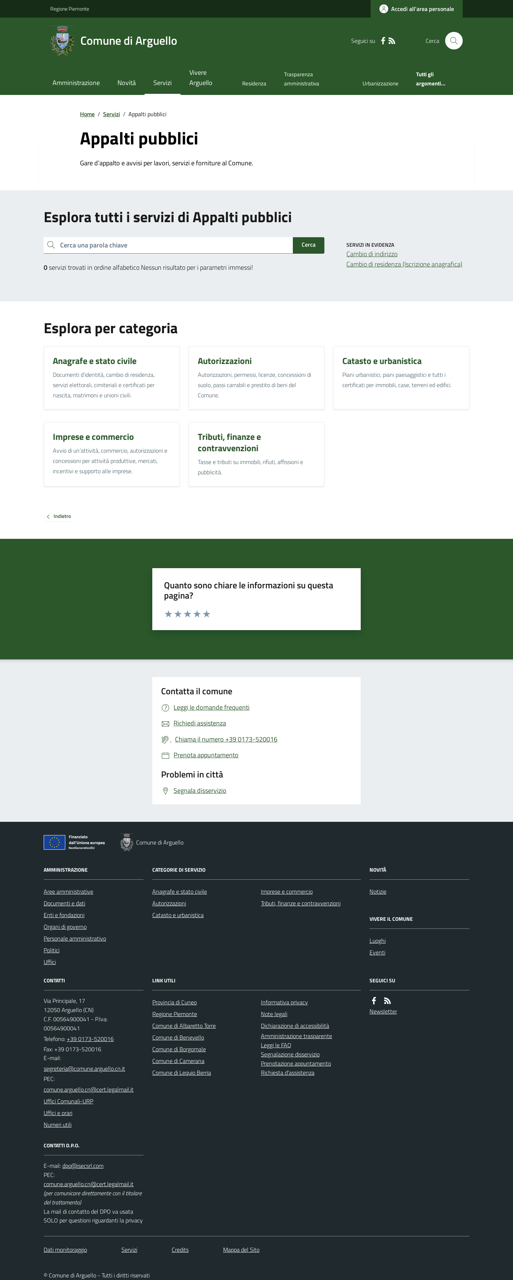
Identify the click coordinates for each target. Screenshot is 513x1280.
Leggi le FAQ (276, 1045)
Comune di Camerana (178, 1060)
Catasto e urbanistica (178, 915)
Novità (126, 83)
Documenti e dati (64, 903)
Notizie (378, 891)
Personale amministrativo (75, 938)
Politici (51, 950)
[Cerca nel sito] (451, 40)
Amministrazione (76, 83)
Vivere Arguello (200, 77)
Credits (180, 1249)
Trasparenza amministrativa (301, 78)
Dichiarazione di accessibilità (295, 1025)
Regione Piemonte (69, 8)
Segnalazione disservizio (290, 1054)
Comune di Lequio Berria (181, 1072)
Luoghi (378, 940)
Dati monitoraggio (65, 1249)
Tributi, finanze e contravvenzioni (301, 903)
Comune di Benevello (178, 1037)
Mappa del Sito (241, 1249)
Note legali (274, 1013)
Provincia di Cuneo (174, 1002)
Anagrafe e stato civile (179, 891)
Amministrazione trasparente (296, 1035)
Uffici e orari (58, 1112)
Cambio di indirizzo (371, 254)
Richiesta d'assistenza (287, 1072)
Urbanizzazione (381, 83)
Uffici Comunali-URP (68, 1101)
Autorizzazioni (169, 903)
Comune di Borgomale (179, 1049)
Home (87, 114)
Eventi (377, 952)
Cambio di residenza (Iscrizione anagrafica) (404, 264)
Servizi (162, 83)
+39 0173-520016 (90, 1038)
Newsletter (383, 1011)
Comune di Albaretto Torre (184, 1025)
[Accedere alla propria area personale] (417, 9)
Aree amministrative (68, 891)
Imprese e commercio (287, 891)
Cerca (309, 244)
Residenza (254, 83)
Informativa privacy (284, 1002)
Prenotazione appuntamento (296, 1063)
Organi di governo (65, 926)
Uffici (50, 961)
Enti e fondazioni (64, 915)
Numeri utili (58, 1124)
